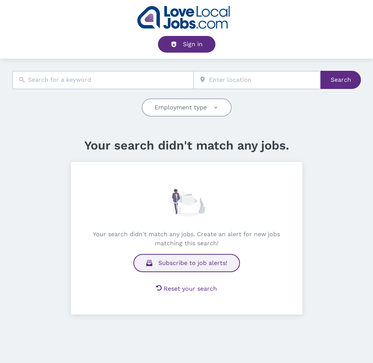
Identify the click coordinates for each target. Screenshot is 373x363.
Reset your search (186, 288)
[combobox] (102, 80)
